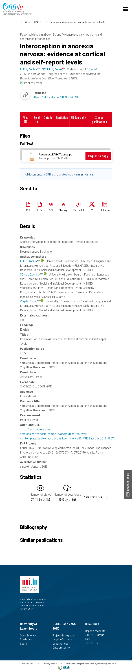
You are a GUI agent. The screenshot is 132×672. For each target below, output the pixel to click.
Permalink (79, 210)
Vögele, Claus (30, 301)
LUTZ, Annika (30, 261)
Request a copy (98, 156)
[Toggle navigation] (126, 8)
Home (35, 22)
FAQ (89, 639)
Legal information (64, 639)
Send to (37, 119)
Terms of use (26, 663)
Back (27, 22)
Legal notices (62, 643)
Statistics (62, 117)
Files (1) (25, 119)
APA (51, 210)
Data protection (63, 647)
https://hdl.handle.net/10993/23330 (55, 97)
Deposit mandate (97, 630)
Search (25, 643)
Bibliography (78, 117)
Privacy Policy (50, 663)
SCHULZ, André (31, 274)
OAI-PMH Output (96, 634)
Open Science (29, 635)
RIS (28, 210)
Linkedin (105, 210)
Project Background (65, 635)
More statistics (93, 497)
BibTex (40, 210)
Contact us (93, 643)
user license (85, 174)
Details (48, 117)
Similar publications (99, 119)
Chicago (63, 210)
